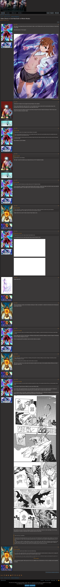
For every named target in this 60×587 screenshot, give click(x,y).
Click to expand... (36, 558)
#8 (58, 277)
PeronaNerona (7, 294)
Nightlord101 (6, 222)
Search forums (7, 14)
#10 (58, 328)
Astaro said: (16, 207)
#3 (58, 128)
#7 (58, 231)
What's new (14, 12)
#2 (58, 101)
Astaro (2, 20)
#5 (58, 180)
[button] (10, 13)
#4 (58, 153)
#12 (58, 379)
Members (20, 12)
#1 (58, 24)
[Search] (57, 13)
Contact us (42, 580)
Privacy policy (53, 580)
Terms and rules (47, 580)
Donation (8, 12)
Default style (3, 580)
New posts (2, 14)
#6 (58, 205)
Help (57, 580)
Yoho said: (16, 130)
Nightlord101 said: (17, 233)
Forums (2, 12)
